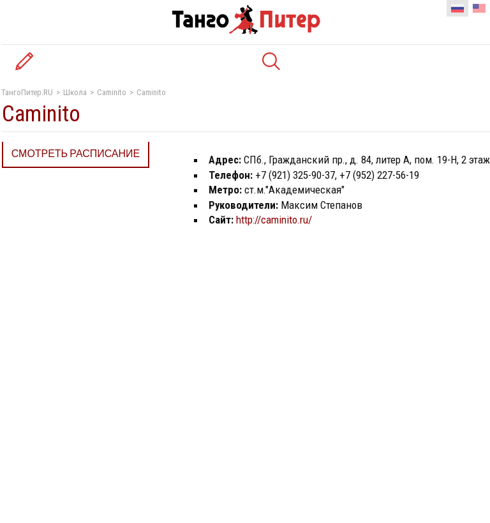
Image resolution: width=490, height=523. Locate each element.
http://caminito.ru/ (274, 219)
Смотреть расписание (75, 154)
